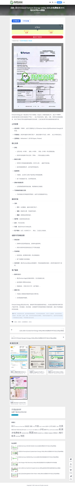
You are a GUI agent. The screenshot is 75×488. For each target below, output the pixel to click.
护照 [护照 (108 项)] (42, 429)
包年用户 (26, 31)
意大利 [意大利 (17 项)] (38, 429)
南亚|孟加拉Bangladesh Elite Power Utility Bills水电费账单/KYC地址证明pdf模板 (38, 473)
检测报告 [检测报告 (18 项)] (57, 429)
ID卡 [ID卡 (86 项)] (13, 426)
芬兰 (30, 322)
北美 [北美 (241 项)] (61, 425)
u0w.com (37, 485)
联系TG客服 (24, 40)
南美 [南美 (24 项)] (15, 429)
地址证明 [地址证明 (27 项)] (21, 429)
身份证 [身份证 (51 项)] (55, 433)
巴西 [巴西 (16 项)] (34, 429)
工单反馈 (30, 40)
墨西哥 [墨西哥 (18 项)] (25, 429)
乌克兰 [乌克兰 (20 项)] (40, 426)
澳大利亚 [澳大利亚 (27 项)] (26, 433)
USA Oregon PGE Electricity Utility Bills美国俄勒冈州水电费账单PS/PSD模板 (37, 462)
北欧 (16, 322)
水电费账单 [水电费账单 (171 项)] (16, 432)
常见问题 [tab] (26, 21)
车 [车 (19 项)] (58, 433)
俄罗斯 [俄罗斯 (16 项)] (43, 426)
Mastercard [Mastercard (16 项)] (17, 426)
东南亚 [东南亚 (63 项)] (27, 426)
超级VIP (51, 31)
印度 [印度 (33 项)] (17, 429)
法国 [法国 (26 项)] (23, 433)
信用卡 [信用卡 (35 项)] (47, 426)
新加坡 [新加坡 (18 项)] (53, 429)
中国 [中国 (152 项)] (37, 426)
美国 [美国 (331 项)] (31, 432)
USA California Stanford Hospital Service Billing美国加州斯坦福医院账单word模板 (39, 468)
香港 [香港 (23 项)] (19, 436)
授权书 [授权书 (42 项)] (46, 429)
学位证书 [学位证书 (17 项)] (30, 429)
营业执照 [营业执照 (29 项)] (39, 433)
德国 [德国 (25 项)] (36, 429)
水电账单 (38, 13)
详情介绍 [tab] (16, 21)
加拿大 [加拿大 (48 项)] (54, 426)
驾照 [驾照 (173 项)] (22, 435)
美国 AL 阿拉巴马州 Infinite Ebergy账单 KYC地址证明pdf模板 (18, 372)
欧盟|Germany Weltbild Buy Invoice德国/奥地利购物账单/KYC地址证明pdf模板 (38, 457)
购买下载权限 (37, 37)
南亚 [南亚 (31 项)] (12, 429)
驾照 (12, 401)
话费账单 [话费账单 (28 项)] (46, 433)
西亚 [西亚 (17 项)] (43, 433)
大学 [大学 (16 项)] (28, 429)
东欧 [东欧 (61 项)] (31, 426)
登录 (59, 2)
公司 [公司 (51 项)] (50, 426)
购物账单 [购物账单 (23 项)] (51, 433)
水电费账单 (24, 322)
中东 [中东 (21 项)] (34, 426)
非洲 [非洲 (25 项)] (17, 436)
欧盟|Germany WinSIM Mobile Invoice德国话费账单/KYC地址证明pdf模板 (37, 446)
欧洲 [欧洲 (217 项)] (61, 429)
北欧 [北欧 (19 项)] (58, 426)
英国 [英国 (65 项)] (35, 433)
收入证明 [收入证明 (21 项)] (50, 429)
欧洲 (19, 322)
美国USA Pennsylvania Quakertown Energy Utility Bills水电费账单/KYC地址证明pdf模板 (40, 451)
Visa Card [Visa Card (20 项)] (22, 426)
